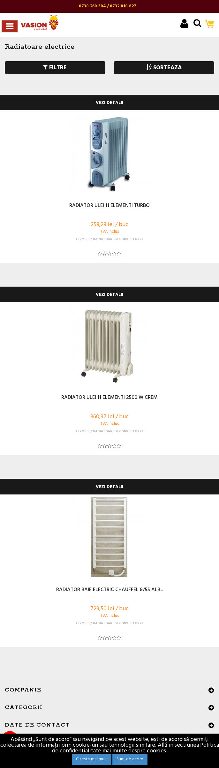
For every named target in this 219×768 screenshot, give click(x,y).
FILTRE (55, 67)
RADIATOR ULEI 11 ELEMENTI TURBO (109, 206)
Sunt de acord (130, 759)
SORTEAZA (164, 67)
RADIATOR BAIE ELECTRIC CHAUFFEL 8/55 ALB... (109, 590)
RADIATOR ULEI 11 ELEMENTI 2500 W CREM (109, 398)
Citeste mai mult (91, 759)
